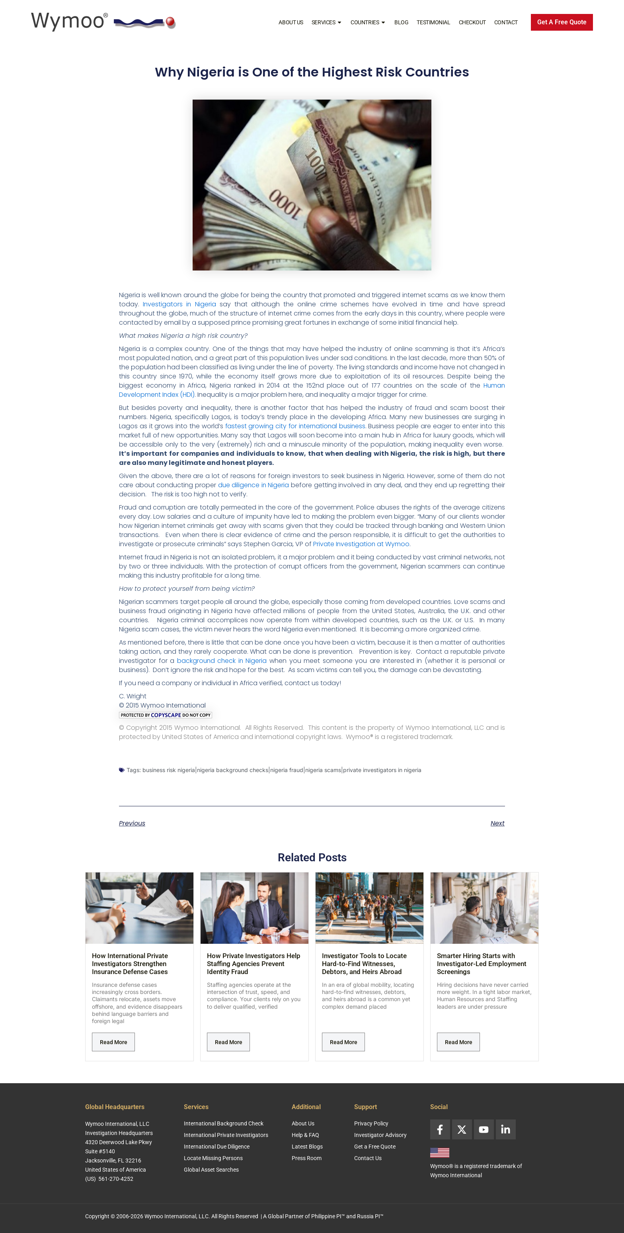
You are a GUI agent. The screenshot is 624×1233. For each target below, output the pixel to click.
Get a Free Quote (375, 1146)
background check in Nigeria (222, 660)
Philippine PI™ (328, 1216)
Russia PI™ (370, 1216)
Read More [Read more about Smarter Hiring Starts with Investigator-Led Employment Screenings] (458, 1042)
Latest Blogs (307, 1146)
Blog (401, 22)
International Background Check (223, 1123)
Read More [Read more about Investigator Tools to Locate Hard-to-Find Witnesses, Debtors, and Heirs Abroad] (343, 1042)
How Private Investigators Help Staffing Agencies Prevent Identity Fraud (253, 964)
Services (327, 22)
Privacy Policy (371, 1123)
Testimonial (433, 22)
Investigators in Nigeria (179, 304)
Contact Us (368, 1158)
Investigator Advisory (380, 1135)
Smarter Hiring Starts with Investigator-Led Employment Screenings (481, 964)
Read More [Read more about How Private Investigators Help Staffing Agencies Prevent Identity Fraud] (228, 1042)
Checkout (472, 22)
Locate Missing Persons (213, 1158)
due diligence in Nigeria (254, 485)
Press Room (307, 1158)
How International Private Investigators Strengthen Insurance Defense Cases (130, 964)
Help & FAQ (305, 1135)
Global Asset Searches (211, 1169)
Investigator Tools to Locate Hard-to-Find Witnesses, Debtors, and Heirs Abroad (364, 964)
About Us (291, 22)
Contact (506, 22)
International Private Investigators (226, 1135)
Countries (368, 22)
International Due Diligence (217, 1146)
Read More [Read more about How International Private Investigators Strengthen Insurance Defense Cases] (113, 1042)
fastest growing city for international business (295, 426)
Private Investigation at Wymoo (361, 544)
